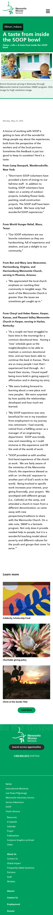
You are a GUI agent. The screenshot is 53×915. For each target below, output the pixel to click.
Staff (9, 877)
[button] (26, 710)
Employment (13, 904)
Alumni (10, 891)
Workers (11, 882)
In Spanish (12, 822)
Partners (11, 872)
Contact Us (12, 859)
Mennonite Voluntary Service (20, 798)
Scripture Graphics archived (20, 840)
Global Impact (14, 863)
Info (13, 45)
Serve (9, 784)
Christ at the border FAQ (15, 702)
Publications (13, 836)
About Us (11, 854)
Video (10, 845)
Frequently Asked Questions (20, 868)
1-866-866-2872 (21, 756)
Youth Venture (13, 811)
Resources (12, 817)
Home (6, 45)
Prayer (10, 831)
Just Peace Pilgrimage (16, 793)
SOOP (8, 807)
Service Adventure (15, 802)
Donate (11, 911)
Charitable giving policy (15, 660)
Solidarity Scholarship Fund (16, 618)
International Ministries (17, 789)
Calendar (11, 827)
